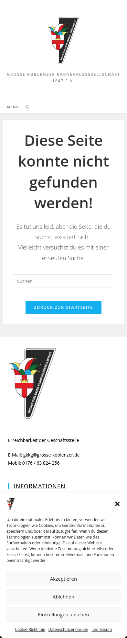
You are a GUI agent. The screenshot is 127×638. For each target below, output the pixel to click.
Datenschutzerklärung (68, 629)
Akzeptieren (63, 578)
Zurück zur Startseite (63, 307)
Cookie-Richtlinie (30, 629)
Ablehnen (63, 596)
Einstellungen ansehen (63, 614)
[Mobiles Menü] (10, 107)
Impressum (101, 629)
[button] (117, 504)
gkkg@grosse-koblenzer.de (51, 455)
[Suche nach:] (25, 107)
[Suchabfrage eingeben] (63, 280)
